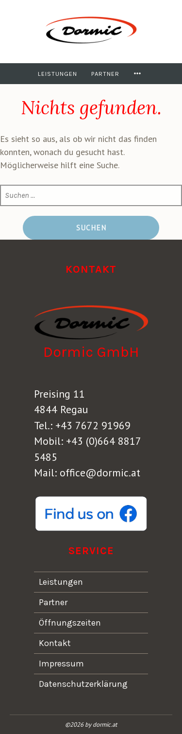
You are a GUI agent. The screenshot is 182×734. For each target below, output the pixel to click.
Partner (105, 73)
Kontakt (55, 643)
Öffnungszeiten (70, 622)
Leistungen (57, 73)
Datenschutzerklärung (83, 684)
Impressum (61, 663)
